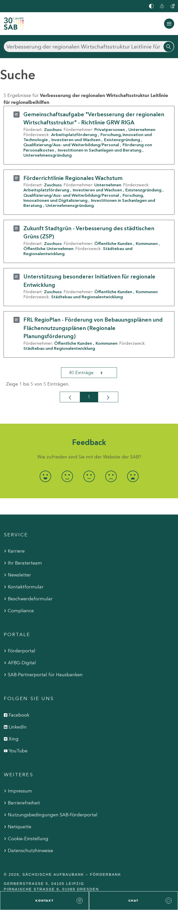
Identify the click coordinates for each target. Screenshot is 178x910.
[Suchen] (89, 46)
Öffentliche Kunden (113, 243)
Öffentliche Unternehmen (48, 248)
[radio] (45, 476)
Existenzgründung (122, 139)
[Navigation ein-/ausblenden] (169, 24)
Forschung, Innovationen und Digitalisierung (83, 198)
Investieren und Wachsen (75, 139)
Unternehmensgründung (47, 155)
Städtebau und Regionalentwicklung (87, 296)
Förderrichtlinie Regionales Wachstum (73, 178)
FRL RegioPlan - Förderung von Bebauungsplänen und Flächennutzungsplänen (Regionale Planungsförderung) (93, 328)
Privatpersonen (109, 129)
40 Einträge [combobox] (90, 373)
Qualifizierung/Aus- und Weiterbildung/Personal (71, 144)
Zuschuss (53, 129)
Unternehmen (141, 129)
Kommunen (147, 243)
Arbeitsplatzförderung (74, 134)
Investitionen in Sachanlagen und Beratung (99, 150)
